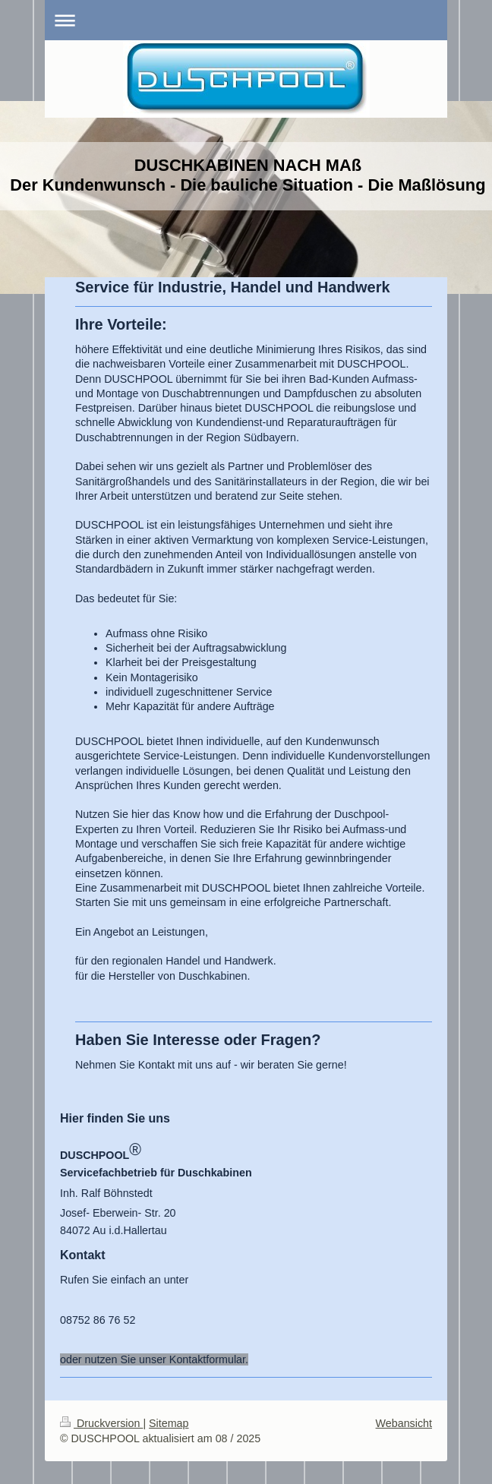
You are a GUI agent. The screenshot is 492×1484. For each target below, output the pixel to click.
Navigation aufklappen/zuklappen (246, 20)
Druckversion (101, 1423)
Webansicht (404, 1423)
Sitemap (168, 1423)
